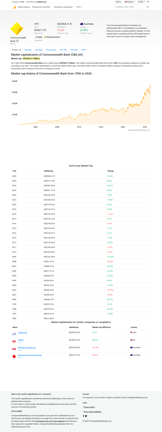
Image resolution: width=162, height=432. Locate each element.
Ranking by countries (41, 7)
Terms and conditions (92, 412)
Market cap (16, 50)
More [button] (83, 50)
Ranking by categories (63, 7)
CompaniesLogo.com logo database (50, 421)
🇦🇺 (87, 23)
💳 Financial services (52, 37)
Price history (51, 50)
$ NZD (140, 2)
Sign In (118, 2)
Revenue (28, 50)
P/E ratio (63, 50)
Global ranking (24, 7)
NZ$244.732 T (42, 2)
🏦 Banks (38, 37)
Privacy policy (89, 407)
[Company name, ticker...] (131, 7)
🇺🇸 (129, 2)
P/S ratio (74, 50)
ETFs (79, 7)
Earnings (39, 50)
